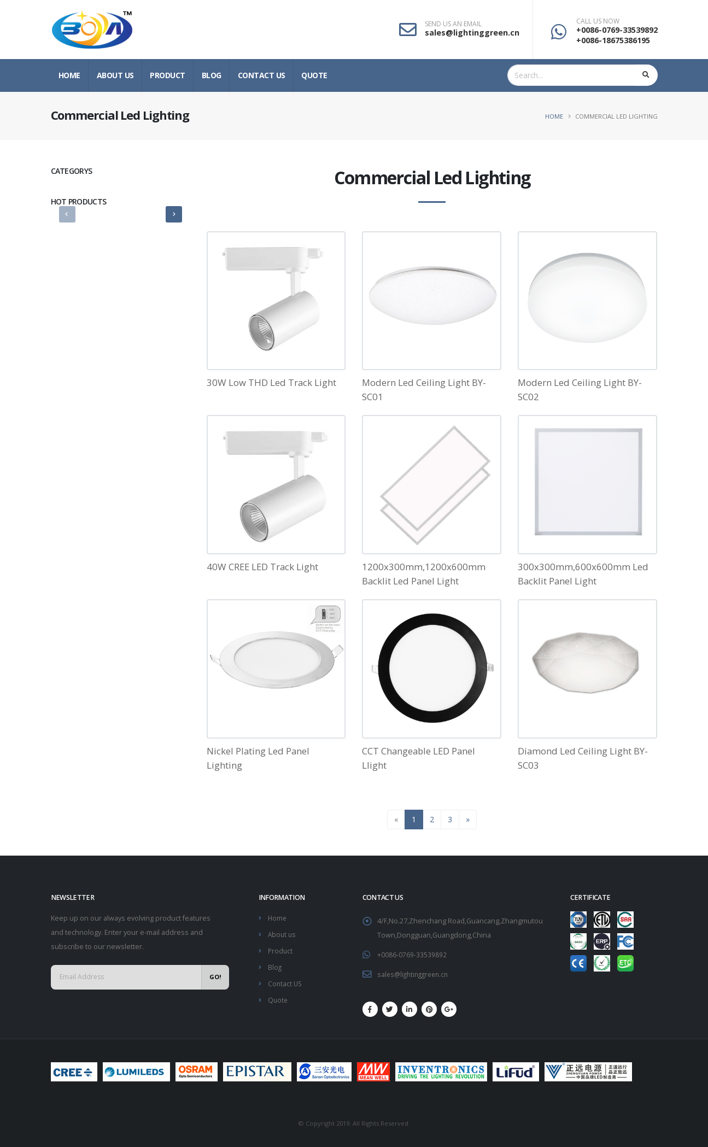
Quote (314, 75)
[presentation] (67, 214)
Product (167, 75)
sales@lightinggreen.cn (472, 32)
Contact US (261, 75)
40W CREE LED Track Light (262, 566)
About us (115, 75)
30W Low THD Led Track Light (271, 382)
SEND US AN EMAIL (453, 24)
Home (69, 75)
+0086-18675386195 (613, 40)
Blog (211, 75)
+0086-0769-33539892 (617, 30)
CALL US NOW (597, 21)
